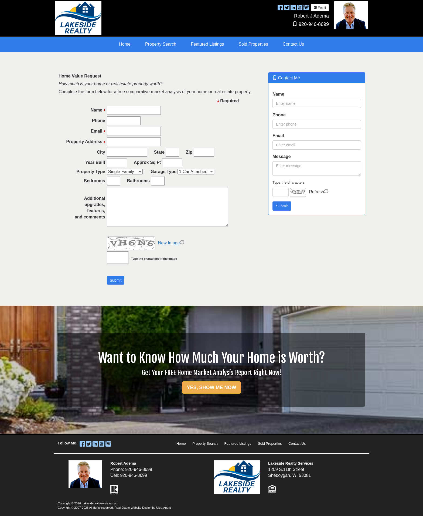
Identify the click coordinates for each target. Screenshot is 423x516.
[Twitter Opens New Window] (287, 7)
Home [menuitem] (125, 44)
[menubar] (211, 44)
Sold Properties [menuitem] (253, 44)
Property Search (205, 443)
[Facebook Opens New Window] (280, 7)
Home (181, 443)
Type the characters (288, 182)
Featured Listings (237, 443)
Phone (279, 115)
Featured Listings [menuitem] (207, 44)
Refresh (316, 192)
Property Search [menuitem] (160, 44)
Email (320, 8)
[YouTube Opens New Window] (299, 7)
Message (281, 156)
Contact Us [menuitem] (293, 44)
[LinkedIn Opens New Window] (293, 7)
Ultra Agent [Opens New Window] (163, 507)
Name (278, 94)
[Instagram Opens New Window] (306, 7)
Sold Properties (270, 443)
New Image (169, 243)
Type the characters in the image (154, 258)
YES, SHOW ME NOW (211, 387)
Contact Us (297, 443)
